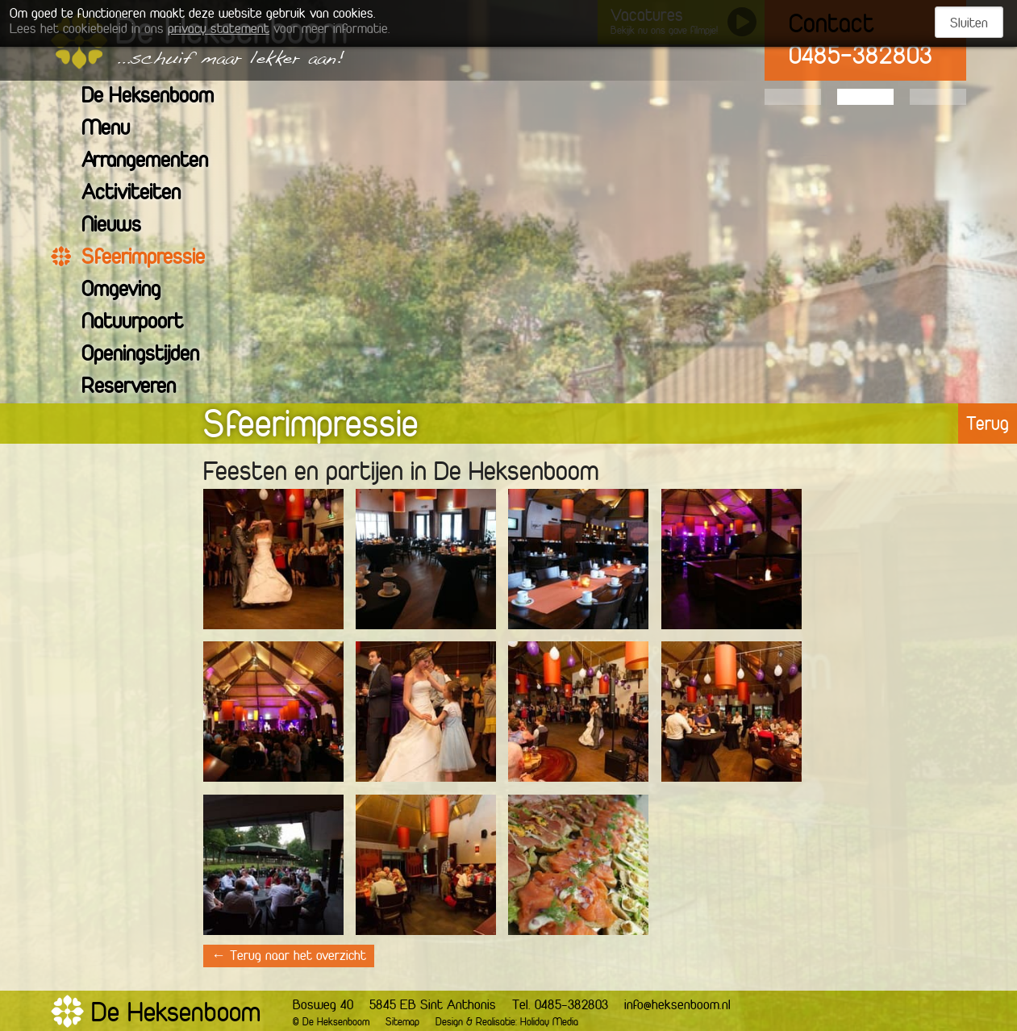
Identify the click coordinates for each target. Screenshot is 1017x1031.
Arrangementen (155, 161)
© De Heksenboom (331, 1022)
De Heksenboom (158, 97)
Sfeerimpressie (153, 258)
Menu (116, 129)
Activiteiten (141, 194)
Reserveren (139, 387)
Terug (987, 425)
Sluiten (969, 24)
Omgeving (131, 291)
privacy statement (218, 30)
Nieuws (121, 226)
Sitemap (402, 1022)
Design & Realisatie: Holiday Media (507, 1022)
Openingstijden (150, 355)
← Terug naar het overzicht (288, 957)
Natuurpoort (142, 323)
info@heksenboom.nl (677, 1006)
